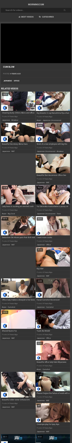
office (16, 81)
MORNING (36, 4)
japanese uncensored (52, 120)
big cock (11, 214)
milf (12, 151)
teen (59, 214)
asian (39, 120)
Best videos (26, 17)
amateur (14, 120)
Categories (46, 17)
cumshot (11, 307)
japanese (7, 81)
